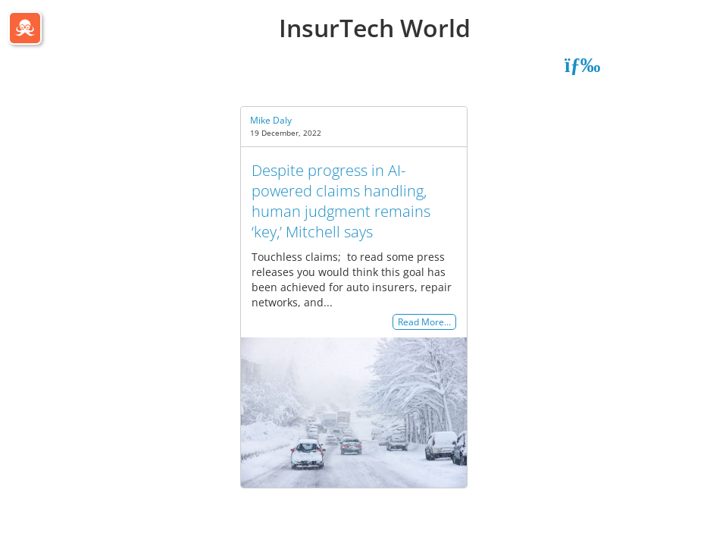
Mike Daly (271, 120)
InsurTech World (375, 27)
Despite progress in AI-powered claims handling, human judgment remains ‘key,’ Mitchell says (341, 201)
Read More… (424, 321)
